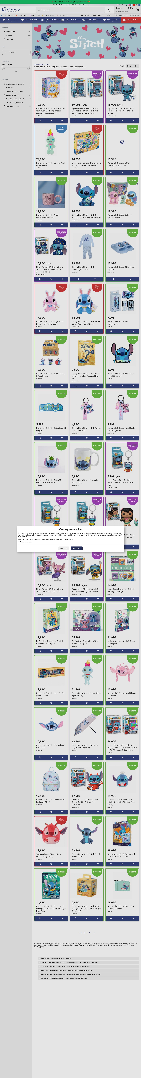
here (51, 539)
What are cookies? (25, 542)
